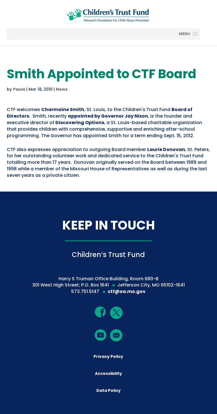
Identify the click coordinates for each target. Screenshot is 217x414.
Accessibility (108, 373)
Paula (19, 89)
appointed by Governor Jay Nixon (108, 116)
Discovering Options (79, 122)
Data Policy (108, 390)
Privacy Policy (108, 356)
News (62, 89)
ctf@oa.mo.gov (127, 291)
